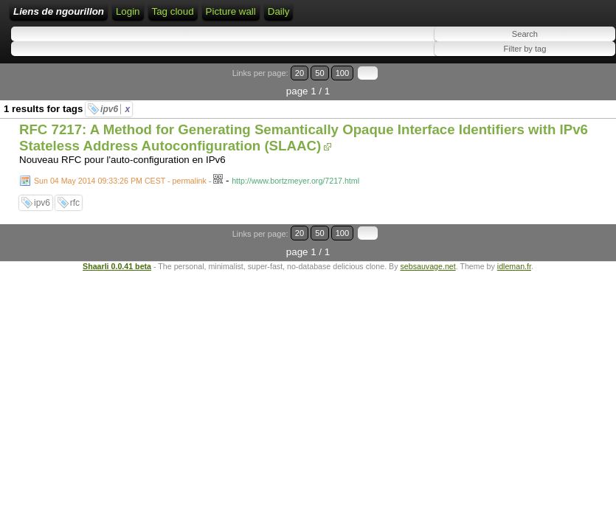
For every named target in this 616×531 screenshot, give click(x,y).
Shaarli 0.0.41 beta (117, 266)
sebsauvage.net (427, 266)
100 (343, 73)
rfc (75, 203)
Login (128, 11)
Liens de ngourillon (58, 11)
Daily (279, 11)
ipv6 (115, 109)
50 (319, 73)
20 (299, 73)
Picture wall (231, 11)
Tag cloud (173, 11)
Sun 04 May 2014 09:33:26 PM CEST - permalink (120, 180)
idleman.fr (514, 266)
